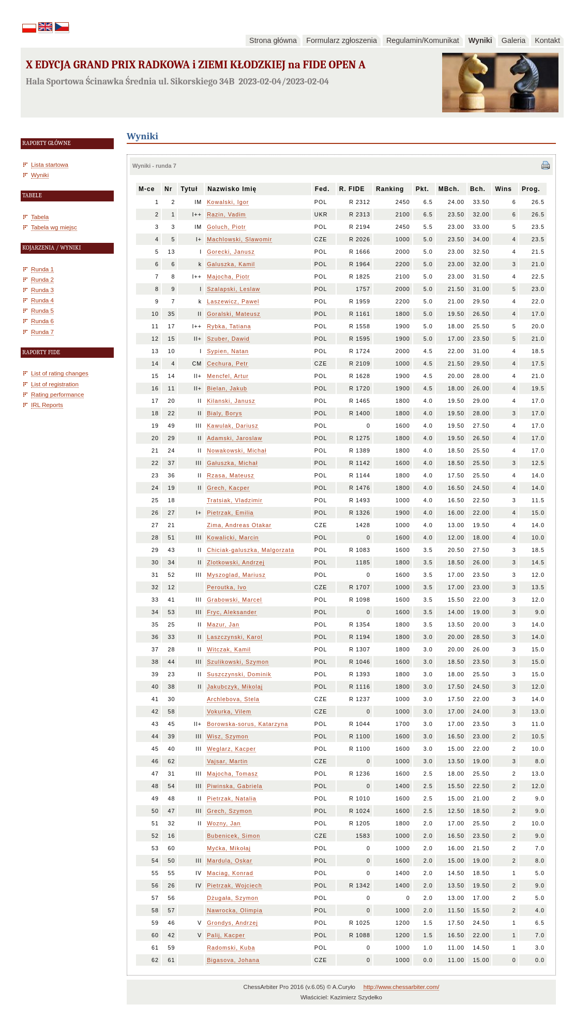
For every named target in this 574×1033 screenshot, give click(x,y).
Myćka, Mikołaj (229, 848)
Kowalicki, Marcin (233, 537)
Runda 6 (42, 320)
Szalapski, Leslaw (233, 289)
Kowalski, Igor (228, 202)
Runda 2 (42, 279)
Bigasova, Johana (233, 960)
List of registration (55, 384)
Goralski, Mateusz (233, 314)
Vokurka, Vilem (229, 711)
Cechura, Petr (227, 363)
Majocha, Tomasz (232, 773)
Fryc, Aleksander (231, 612)
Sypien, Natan (228, 351)
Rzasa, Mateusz (230, 475)
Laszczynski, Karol (234, 637)
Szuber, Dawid (228, 339)
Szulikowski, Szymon (238, 662)
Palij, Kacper (226, 935)
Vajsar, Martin (227, 761)
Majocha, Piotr (228, 276)
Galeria (513, 40)
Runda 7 (42, 331)
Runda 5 (42, 310)
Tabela (40, 216)
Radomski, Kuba (231, 947)
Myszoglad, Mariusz (236, 575)
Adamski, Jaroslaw (234, 438)
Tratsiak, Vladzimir (234, 500)
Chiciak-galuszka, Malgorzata (250, 550)
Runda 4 (42, 300)
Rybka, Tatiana (229, 326)
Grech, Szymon (229, 811)
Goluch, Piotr (226, 227)
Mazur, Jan (223, 624)
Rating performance (57, 394)
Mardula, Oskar (229, 860)
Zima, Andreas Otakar (239, 525)
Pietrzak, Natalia (231, 798)
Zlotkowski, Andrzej (235, 562)
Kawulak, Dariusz (232, 426)
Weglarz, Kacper (231, 749)
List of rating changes (59, 373)
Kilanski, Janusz (231, 401)
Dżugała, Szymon (233, 898)
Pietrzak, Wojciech (234, 885)
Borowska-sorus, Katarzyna (247, 724)
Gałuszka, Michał (232, 463)
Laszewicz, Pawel (233, 301)
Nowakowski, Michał (236, 450)
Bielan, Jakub (227, 388)
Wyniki (480, 40)
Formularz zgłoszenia (341, 40)
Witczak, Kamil (229, 649)
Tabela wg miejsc (54, 227)
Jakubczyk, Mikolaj (235, 686)
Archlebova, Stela (233, 699)
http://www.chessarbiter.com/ (402, 987)
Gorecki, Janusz (230, 252)
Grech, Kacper (228, 488)
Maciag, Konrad (230, 873)
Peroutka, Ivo (227, 587)
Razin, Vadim (226, 214)
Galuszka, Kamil (231, 264)
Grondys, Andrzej (232, 923)
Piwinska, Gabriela (234, 786)
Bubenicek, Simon (233, 836)
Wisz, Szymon (227, 736)
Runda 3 (42, 289)
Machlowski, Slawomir (239, 239)
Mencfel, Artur (228, 376)
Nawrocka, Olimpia (235, 910)
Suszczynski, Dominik (239, 674)
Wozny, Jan (223, 823)
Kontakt (547, 40)
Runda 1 (42, 269)
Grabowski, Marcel (234, 599)
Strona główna (273, 40)
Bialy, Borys (224, 413)
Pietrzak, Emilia (230, 513)
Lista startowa (49, 164)
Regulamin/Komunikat (422, 40)
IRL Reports (47, 404)
